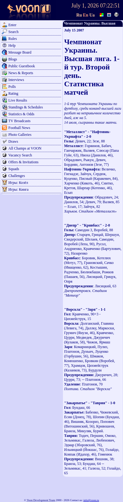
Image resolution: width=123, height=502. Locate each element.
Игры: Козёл (18, 182)
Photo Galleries (19, 134)
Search (13, 32)
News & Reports (20, 73)
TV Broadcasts (19, 121)
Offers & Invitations (23, 162)
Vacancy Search (20, 155)
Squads (13, 169)
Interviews (16, 80)
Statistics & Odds (21, 114)
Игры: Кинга (18, 189)
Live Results (17, 100)
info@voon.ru (91, 500)
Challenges (16, 176)
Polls (12, 86)
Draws (13, 141)
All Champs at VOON (25, 148)
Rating (13, 93)
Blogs (12, 59)
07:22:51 (110, 5)
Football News (19, 128)
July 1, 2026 (85, 5)
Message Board (19, 52)
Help (11, 45)
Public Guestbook (21, 66)
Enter (12, 25)
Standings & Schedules (25, 107)
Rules (12, 38)
